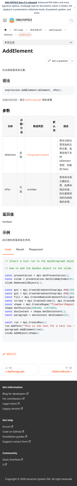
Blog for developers (15, 393)
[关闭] (74, 8)
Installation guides (15, 436)
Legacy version (13, 408)
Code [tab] (8, 249)
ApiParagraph (33, 99)
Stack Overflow (13, 459)
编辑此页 (9, 354)
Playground (36, 249)
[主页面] (5, 30)
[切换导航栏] (5, 20)
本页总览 (10, 42)
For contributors (13, 398)
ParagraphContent (38, 154)
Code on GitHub (13, 431)
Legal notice (11, 403)
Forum (8, 426)
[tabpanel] (38, 299)
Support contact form (17, 441)
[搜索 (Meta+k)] (71, 20)
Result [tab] (20, 249)
